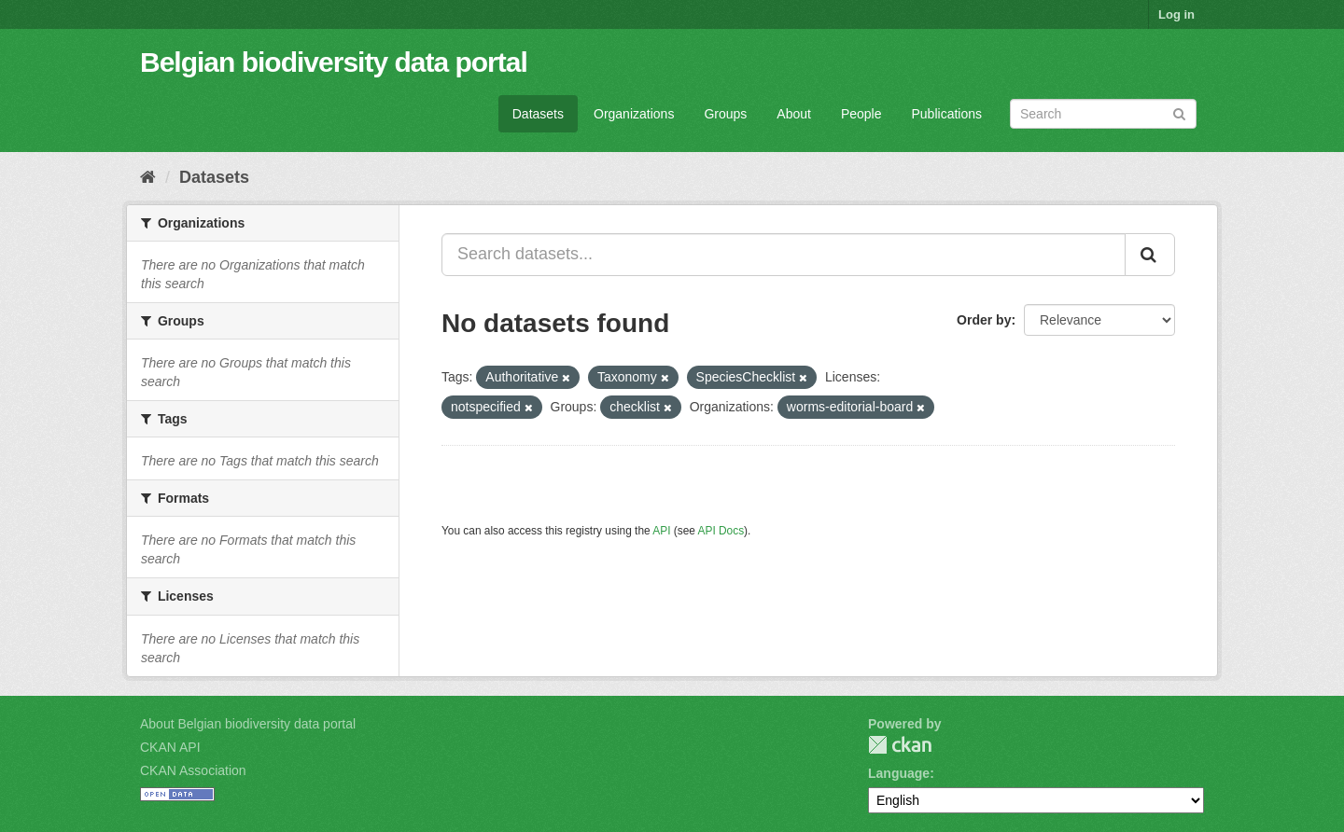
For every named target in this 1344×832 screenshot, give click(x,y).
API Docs (721, 530)
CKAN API (170, 747)
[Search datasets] (1103, 114)
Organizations (634, 113)
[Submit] (1179, 112)
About (794, 113)
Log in (1176, 14)
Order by (984, 319)
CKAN (899, 745)
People (861, 113)
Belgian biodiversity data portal (333, 62)
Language (899, 773)
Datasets (538, 113)
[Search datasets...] (783, 254)
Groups (725, 113)
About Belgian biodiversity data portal (248, 723)
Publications (947, 113)
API (661, 530)
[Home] (148, 177)
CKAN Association (193, 770)
